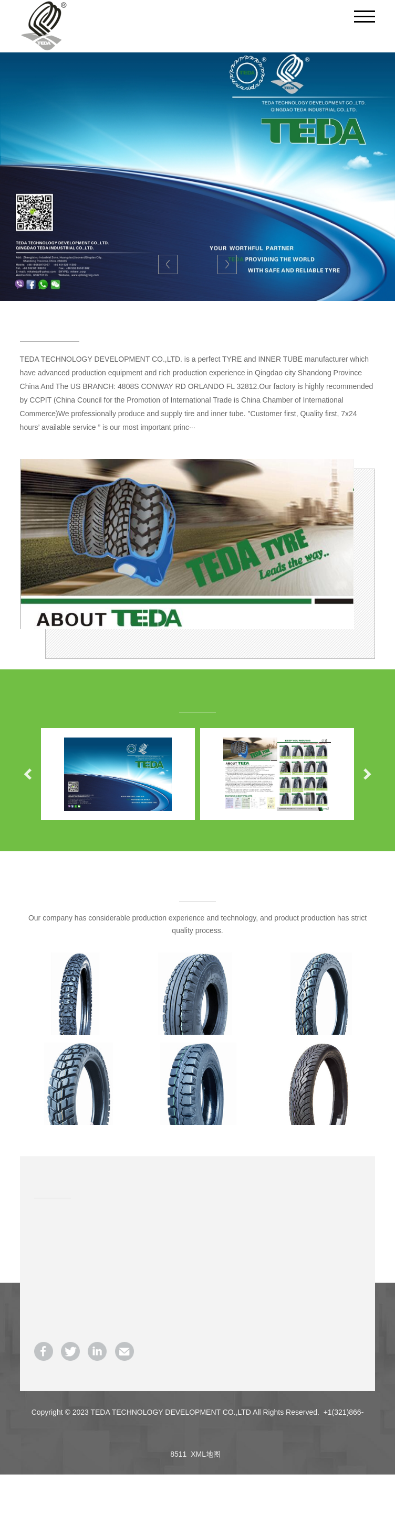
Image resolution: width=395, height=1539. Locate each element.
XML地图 (206, 1454)
